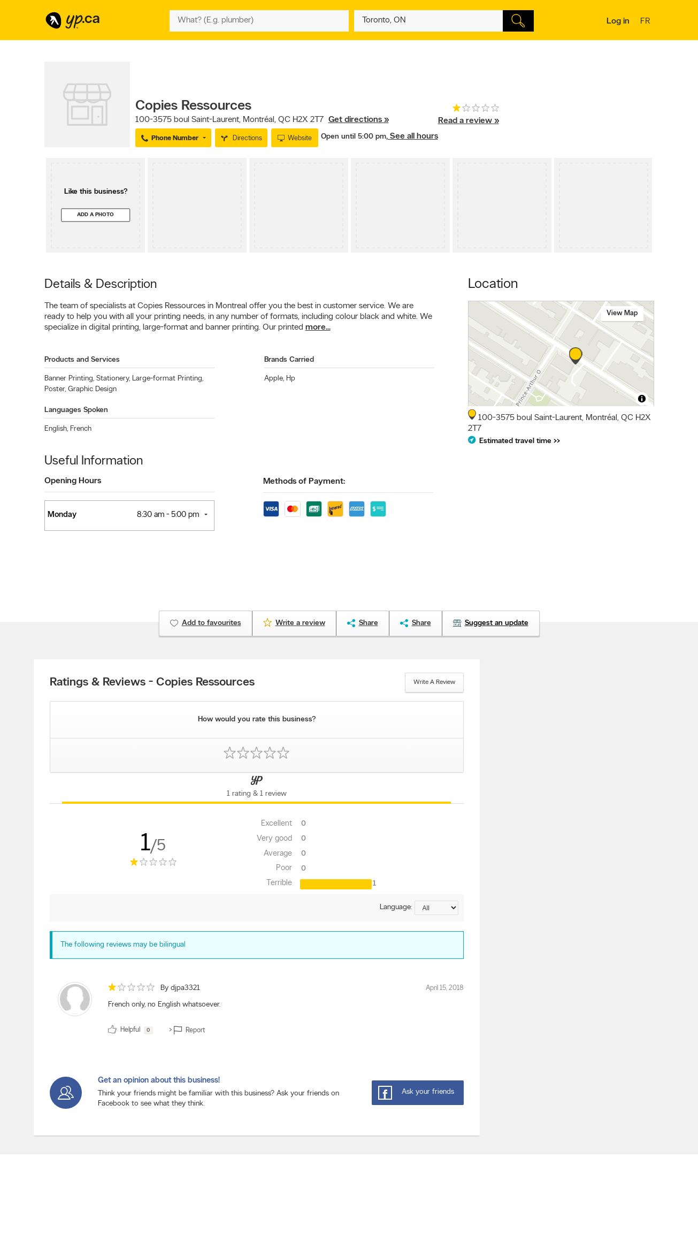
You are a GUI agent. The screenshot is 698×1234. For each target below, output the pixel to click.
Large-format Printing (167, 379)
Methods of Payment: (304, 481)
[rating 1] (468, 110)
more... (318, 327)
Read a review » (468, 121)
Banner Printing (69, 379)
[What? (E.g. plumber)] (259, 21)
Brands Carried (289, 360)
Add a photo (95, 215)
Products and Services (82, 360)
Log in (618, 21)
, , (262, 120)
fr (646, 22)
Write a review (434, 682)
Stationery (113, 379)
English (56, 429)
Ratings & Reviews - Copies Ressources (152, 683)
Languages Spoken (76, 410)
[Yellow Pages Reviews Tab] (256, 788)
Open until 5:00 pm (353, 137)
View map (622, 313)
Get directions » (358, 120)
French (80, 429)
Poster (55, 389)
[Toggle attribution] (641, 398)
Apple (274, 379)
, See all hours (412, 136)
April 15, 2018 (445, 988)
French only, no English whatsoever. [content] (164, 1005)
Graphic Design (92, 389)
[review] (257, 1010)
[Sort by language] (436, 908)
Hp (290, 379)
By (180, 988)
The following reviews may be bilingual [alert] (123, 945)
